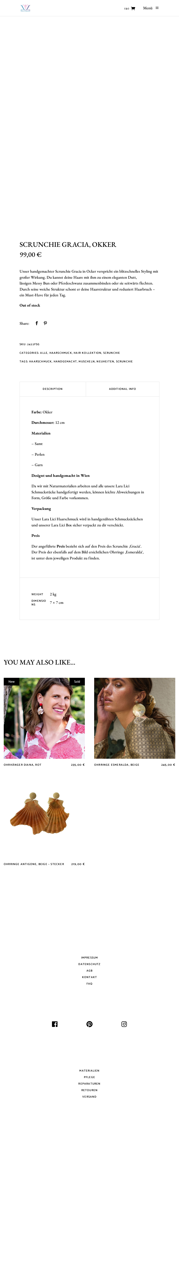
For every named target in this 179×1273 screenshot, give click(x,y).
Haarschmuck (60, 501)
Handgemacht (65, 510)
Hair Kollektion (87, 501)
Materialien (89, 1219)
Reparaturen (89, 1232)
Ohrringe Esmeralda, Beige (116, 913)
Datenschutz (89, 1113)
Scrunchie (111, 501)
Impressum (89, 1106)
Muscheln (87, 510)
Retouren (89, 1239)
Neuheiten (105, 510)
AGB (89, 1119)
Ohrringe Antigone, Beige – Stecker (34, 1013)
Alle (44, 501)
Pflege (89, 1226)
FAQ (89, 1132)
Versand (89, 1245)
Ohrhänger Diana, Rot (22, 913)
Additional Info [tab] (122, 537)
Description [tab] (53, 537)
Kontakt (89, 1126)
